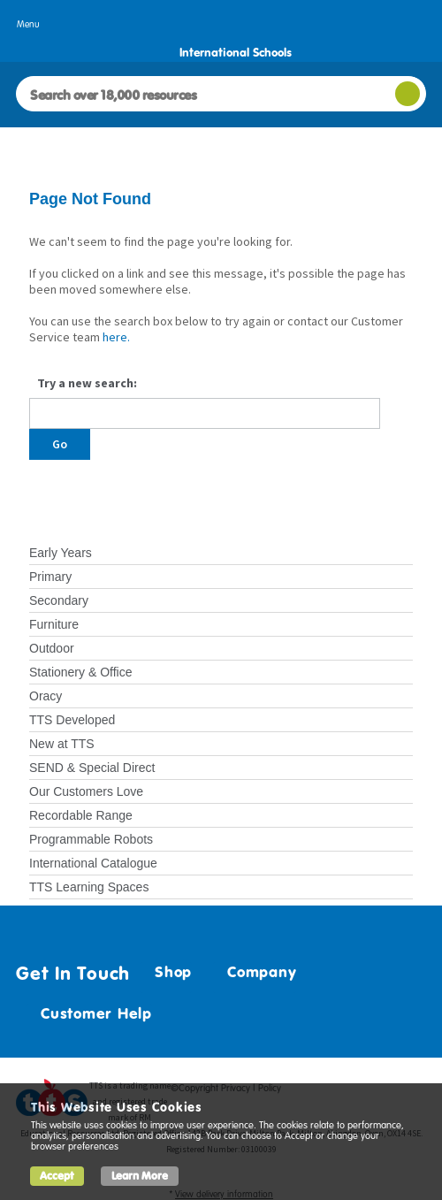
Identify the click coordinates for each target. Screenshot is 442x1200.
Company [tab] (254, 972)
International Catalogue (93, 863)
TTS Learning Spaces (89, 887)
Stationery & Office (80, 672)
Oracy (45, 696)
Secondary (58, 600)
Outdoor (51, 648)
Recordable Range (81, 815)
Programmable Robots (91, 839)
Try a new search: (87, 383)
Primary (50, 576)
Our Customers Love (86, 791)
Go (59, 444)
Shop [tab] (166, 972)
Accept (57, 1175)
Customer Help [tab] (89, 1013)
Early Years (60, 553)
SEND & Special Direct (92, 768)
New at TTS (62, 744)
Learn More (139, 1175)
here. (116, 337)
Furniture (54, 624)
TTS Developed (72, 720)
